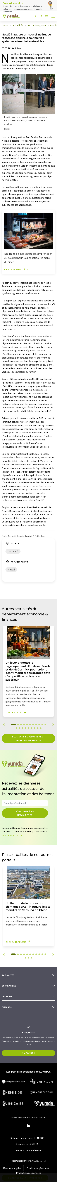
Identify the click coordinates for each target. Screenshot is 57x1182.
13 (19, 728)
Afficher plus (13, 835)
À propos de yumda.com (28, 1150)
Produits (7, 996)
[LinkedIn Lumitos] (28, 1125)
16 (28, 728)
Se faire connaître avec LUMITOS (27, 1138)
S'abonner (28, 1053)
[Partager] (41, 16)
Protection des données (28, 1172)
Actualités (8, 975)
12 (16, 728)
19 (37, 728)
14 (22, 728)
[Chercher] (36, 16)
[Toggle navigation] (53, 16)
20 (40, 728)
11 (45, 724)
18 (34, 728)
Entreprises (9, 986)
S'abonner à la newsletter (25, 813)
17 (31, 728)
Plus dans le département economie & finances (28, 738)
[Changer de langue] (46, 16)
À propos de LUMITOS (27, 1143)
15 (25, 728)
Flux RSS (7, 1007)
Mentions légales (12, 1168)
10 (42, 724)
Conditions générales (38, 1168)
